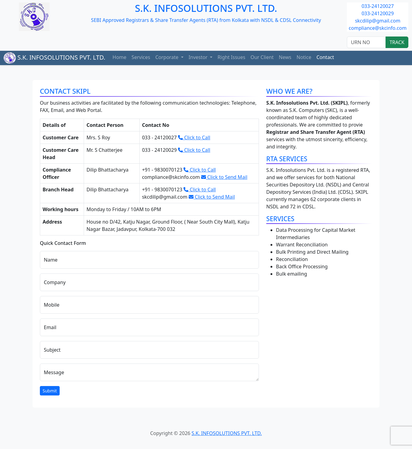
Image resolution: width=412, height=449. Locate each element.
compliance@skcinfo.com (378, 28)
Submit (50, 391)
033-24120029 (377, 13)
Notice (303, 57)
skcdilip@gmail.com (377, 20)
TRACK (396, 42)
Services (140, 57)
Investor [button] (199, 57)
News (285, 57)
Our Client (262, 57)
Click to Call (194, 137)
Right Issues (231, 57)
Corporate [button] (167, 57)
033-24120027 (377, 6)
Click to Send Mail (224, 177)
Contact (325, 57)
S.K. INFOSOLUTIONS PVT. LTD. (54, 58)
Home (120, 57)
